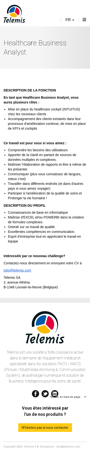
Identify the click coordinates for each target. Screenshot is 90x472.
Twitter (45, 393)
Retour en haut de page (65, 397)
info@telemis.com (68, 446)
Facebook (35, 393)
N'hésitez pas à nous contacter (45, 428)
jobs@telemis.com (17, 270)
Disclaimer (47, 446)
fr (70, 20)
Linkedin (54, 393)
